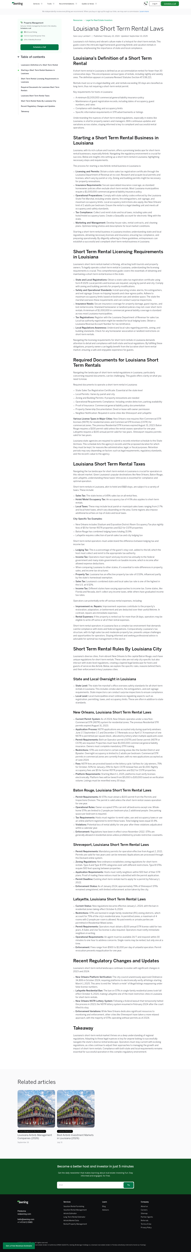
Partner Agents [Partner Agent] (147, 1217)
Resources (77, 20)
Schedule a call (25, 28)
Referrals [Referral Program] (144, 1220)
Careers (144, 1210)
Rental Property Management (75, 1224)
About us (144, 1206)
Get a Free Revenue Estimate (19, 1245)
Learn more (144, 11)
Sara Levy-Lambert (82, 36)
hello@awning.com (26, 1219)
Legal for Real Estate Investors (99, 20)
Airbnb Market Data (71, 1220)
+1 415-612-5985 (25, 1222)
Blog (104, 1206)
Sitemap (144, 1213)
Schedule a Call (170, 3)
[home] (17, 3)
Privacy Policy (146, 1228)
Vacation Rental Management (75, 1210)
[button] (38, 3)
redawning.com (24, 1214)
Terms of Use (146, 1224)
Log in (154, 3)
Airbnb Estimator (70, 1213)
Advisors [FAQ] (105, 1210)
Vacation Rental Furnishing (73, 1206)
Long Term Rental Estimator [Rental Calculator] (74, 1217)
